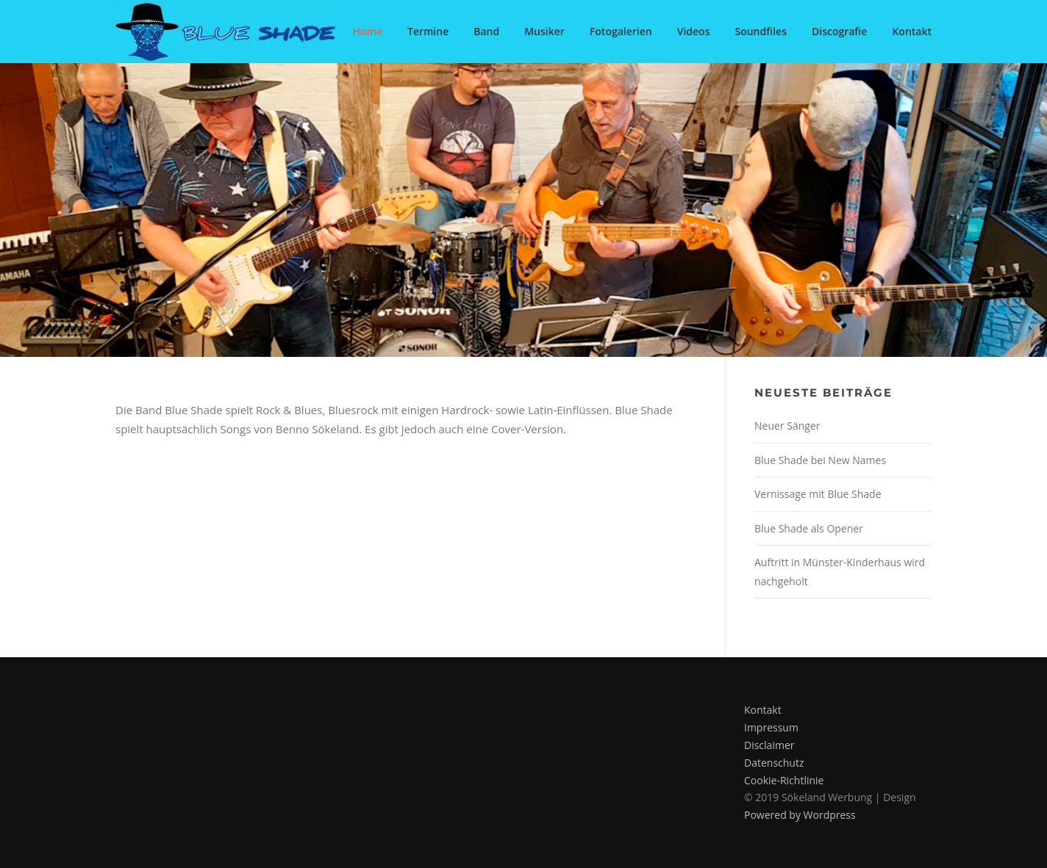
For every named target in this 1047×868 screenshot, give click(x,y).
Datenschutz (774, 763)
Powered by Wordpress (800, 815)
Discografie (839, 31)
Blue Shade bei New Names (820, 460)
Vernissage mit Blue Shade (818, 494)
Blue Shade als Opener (808, 528)
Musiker (544, 31)
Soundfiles (761, 31)
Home (367, 31)
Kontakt (912, 31)
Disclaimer (769, 745)
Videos (693, 31)
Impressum (771, 727)
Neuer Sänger (787, 426)
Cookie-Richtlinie (783, 780)
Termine (428, 31)
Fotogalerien (621, 31)
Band (486, 31)
